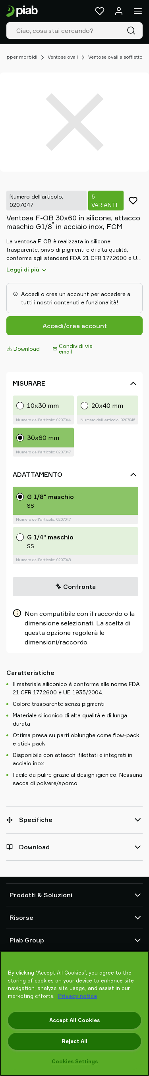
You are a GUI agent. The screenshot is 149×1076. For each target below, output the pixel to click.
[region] (74, 1013)
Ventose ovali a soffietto (115, 57)
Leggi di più (26, 269)
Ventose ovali (63, 57)
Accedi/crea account (75, 326)
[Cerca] (132, 30)
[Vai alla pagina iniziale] (22, 11)
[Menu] (137, 11)
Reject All (74, 1041)
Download (23, 348)
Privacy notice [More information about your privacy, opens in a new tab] (77, 996)
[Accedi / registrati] (118, 11)
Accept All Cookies (74, 1020)
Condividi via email (73, 348)
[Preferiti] (99, 11)
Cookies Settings (75, 1061)
